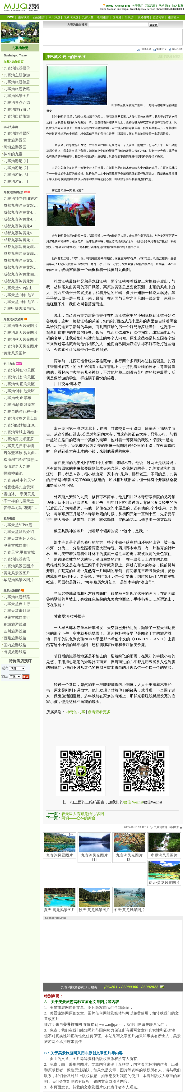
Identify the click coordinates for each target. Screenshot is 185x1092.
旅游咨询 (143, 17)
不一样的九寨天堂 (19, 501)
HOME (109, 6)
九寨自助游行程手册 (21, 411)
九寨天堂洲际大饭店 (21, 539)
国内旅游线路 (15, 645)
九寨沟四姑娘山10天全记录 (26, 425)
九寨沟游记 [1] (16, 161)
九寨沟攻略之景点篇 (21, 418)
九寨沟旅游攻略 (17, 89)
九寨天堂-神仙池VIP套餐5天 (27, 302)
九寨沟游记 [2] (16, 168)
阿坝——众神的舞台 (78, 818)
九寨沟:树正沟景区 (19, 384)
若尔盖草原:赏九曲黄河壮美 (27, 453)
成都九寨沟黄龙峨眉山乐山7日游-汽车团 (37, 254)
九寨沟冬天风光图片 (21, 346)
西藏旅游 (39, 17)
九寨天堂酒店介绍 (19, 532)
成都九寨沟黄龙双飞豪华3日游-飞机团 (35, 205)
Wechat (137, 802)
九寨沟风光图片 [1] (94, 857)
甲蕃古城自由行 (17, 545)
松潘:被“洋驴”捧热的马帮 (25, 460)
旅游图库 (173, 17)
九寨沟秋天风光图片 (21, 339)
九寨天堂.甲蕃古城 (19, 552)
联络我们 (151, 5)
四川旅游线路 (15, 631)
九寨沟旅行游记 (17, 109)
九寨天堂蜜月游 (17, 611)
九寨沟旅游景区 (17, 133)
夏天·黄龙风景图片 (59, 910)
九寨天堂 (87, 17)
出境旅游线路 (15, 652)
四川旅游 (54, 17)
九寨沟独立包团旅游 (21, 199)
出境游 (129, 17)
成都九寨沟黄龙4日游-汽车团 (28, 219)
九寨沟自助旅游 (17, 116)
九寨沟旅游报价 (17, 68)
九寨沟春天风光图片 (21, 326)
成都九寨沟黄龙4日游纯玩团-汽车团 (34, 226)
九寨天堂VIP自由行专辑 (24, 288)
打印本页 (144, 48)
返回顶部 (176, 827)
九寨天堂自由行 (17, 604)
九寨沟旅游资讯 (17, 559)
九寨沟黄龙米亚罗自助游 (24, 439)
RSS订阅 (175, 48)
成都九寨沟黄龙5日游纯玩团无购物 (33, 233)
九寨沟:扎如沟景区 (19, 377)
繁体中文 (160, 48)
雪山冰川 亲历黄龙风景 (23, 494)
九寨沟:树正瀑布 (17, 398)
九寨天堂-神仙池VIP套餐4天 (27, 295)
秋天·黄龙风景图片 (94, 910)
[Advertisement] (112, 37)
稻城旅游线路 (15, 624)
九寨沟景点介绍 (17, 103)
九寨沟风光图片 (13, 319)
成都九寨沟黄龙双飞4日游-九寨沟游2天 (36, 267)
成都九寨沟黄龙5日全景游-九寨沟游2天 (36, 260)
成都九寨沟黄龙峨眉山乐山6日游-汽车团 (37, 247)
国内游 (117, 17)
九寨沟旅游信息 (17, 82)
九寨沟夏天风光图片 (21, 332)
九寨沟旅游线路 (17, 597)
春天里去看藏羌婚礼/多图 (82, 814)
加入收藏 (177, 5)
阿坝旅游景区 (15, 147)
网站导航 (164, 5)
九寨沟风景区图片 (19, 566)
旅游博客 (158, 17)
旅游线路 (23, 17)
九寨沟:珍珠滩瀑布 (19, 405)
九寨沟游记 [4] (16, 181)
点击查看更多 (99, 712)
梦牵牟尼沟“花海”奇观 (22, 508)
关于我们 (137, 5)
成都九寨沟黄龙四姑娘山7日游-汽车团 (35, 274)
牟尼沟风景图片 (164, 855)
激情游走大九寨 (17, 466)
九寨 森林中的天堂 (19, 480)
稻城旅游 (103, 17)
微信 (127, 802)
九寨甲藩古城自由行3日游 (25, 309)
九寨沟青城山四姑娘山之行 (26, 432)
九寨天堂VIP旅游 (18, 525)
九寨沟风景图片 (59, 855)
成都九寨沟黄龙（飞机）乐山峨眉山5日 (37, 240)
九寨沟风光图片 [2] (129, 857)
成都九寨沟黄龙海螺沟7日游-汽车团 (34, 281)
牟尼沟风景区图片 (19, 580)
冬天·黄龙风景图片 (129, 910)
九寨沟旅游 (71, 17)
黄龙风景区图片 (17, 573)
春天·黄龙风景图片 (164, 883)
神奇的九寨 (75, 712)
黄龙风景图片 (15, 353)
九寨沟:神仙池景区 (19, 370)
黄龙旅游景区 (15, 140)
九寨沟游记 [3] (16, 175)
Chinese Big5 (122, 6)
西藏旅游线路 (15, 638)
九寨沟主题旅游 (17, 75)
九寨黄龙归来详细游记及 (24, 446)
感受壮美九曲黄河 (19, 487)
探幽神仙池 (13, 473)
